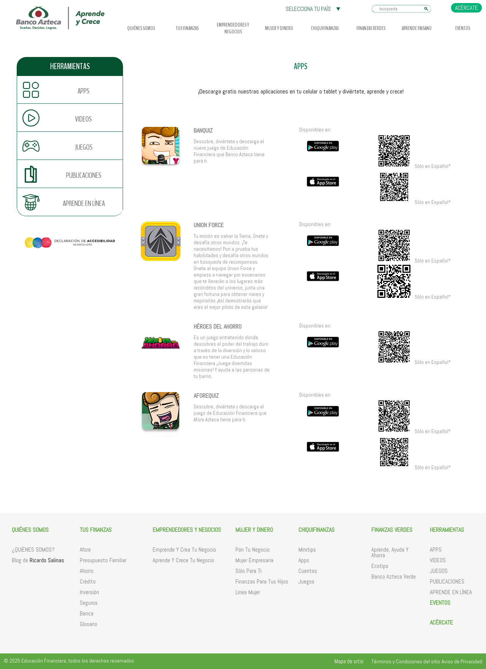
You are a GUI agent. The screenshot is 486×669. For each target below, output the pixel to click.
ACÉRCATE (466, 8)
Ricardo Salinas (47, 560)
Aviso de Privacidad (462, 661)
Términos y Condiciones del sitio (405, 661)
